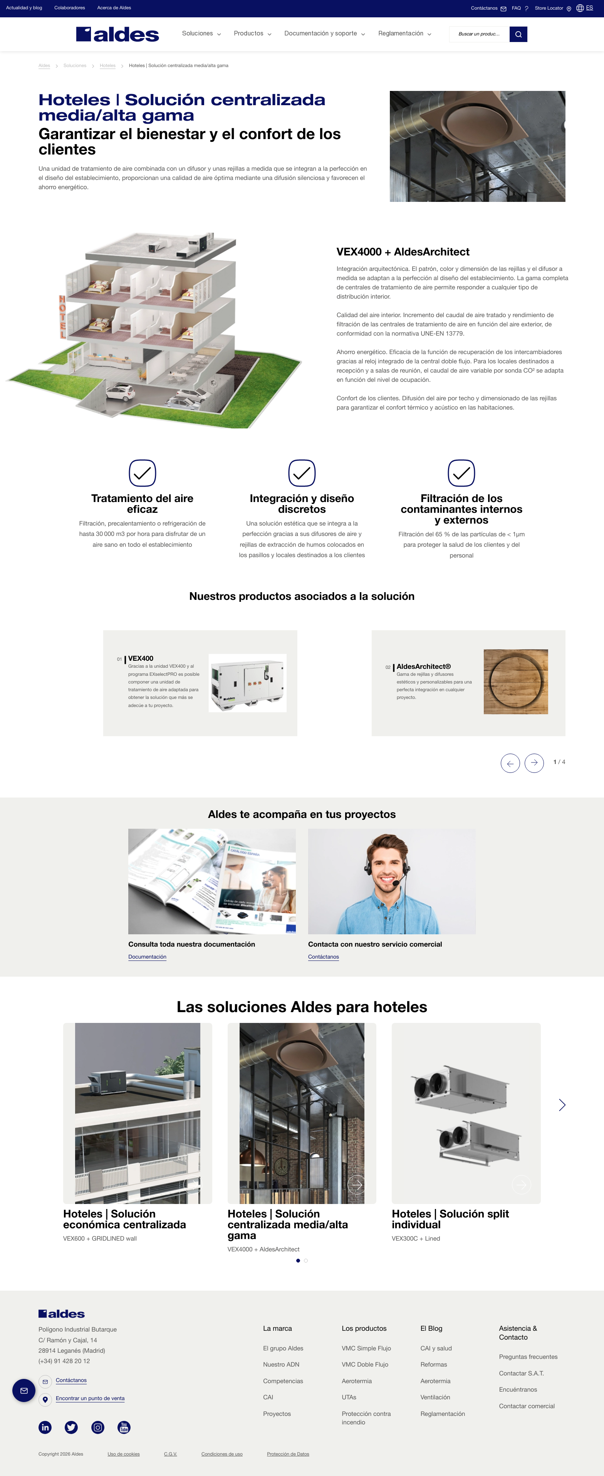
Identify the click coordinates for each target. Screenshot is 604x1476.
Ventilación (435, 1398)
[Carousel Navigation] (522, 763)
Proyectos (277, 1415)
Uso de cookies (123, 1454)
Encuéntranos (518, 1390)
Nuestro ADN (281, 1365)
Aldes (44, 66)
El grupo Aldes (283, 1349)
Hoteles (108, 66)
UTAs (349, 1398)
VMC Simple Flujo (366, 1349)
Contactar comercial (527, 1407)
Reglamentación (443, 1415)
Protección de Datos (288, 1454)
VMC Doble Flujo (365, 1365)
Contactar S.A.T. (521, 1374)
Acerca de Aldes (114, 8)
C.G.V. (170, 1454)
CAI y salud (436, 1349)
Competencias (283, 1382)
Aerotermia (357, 1382)
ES (589, 8)
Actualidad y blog (24, 8)
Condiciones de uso (222, 1454)
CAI (268, 1398)
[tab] (298, 1261)
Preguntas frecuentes (528, 1358)
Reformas (434, 1365)
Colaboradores (69, 8)
